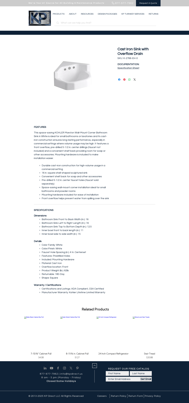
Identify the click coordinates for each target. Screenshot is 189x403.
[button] (154, 14)
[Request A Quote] (148, 3)
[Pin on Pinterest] (124, 79)
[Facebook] (58, 368)
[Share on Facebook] (119, 79)
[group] (95, 337)
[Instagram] (64, 368)
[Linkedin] (45, 368)
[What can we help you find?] (106, 23)
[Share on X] (134, 79)
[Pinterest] (77, 368)
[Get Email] (146, 379)
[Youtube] (51, 368)
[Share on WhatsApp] (129, 79)
